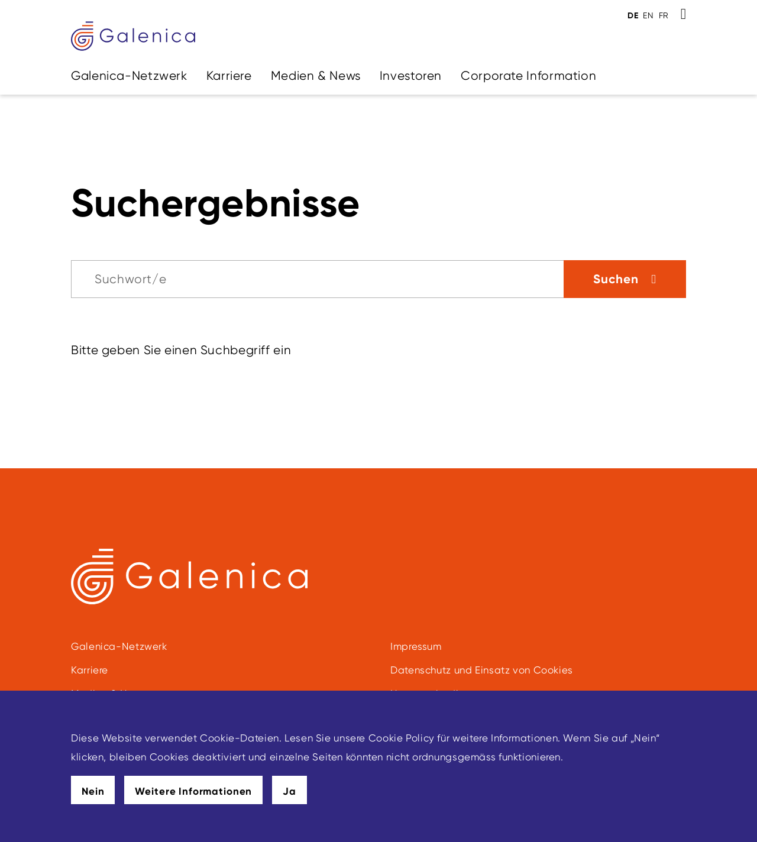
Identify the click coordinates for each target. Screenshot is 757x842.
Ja (289, 791)
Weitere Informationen (193, 791)
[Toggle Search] (683, 14)
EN (648, 15)
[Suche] (317, 279)
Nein (93, 791)
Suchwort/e (130, 279)
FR (664, 15)
